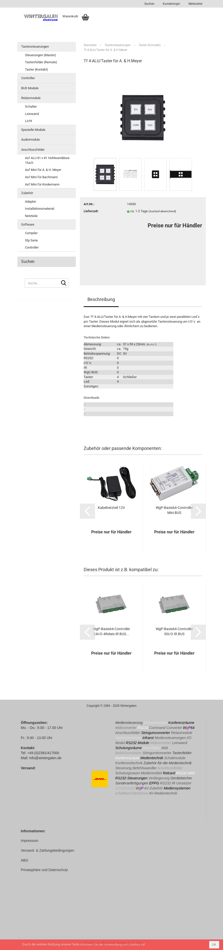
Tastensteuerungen (35, 46)
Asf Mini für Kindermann (42, 184)
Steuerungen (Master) (40, 55)
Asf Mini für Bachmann (41, 177)
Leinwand (32, 114)
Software (27, 224)
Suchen (149, 4)
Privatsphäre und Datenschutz (44, 870)
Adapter (30, 201)
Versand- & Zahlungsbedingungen (47, 850)
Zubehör (27, 193)
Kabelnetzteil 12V (111, 508)
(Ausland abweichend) (162, 211)
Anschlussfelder (33, 149)
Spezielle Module (33, 130)
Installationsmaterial (39, 208)
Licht (28, 121)
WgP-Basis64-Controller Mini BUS (174, 510)
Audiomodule (30, 139)
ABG (24, 860)
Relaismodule (31, 98)
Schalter (31, 106)
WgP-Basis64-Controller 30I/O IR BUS (174, 631)
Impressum (29, 841)
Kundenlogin (171, 4)
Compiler (31, 233)
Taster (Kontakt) (36, 69)
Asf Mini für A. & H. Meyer (43, 170)
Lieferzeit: (91, 211)
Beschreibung (101, 299)
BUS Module (30, 88)
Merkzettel (195, 4)
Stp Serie (31, 240)
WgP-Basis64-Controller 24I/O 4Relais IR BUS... (111, 631)
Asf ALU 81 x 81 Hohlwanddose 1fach (47, 160)
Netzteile (31, 216)
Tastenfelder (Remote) (41, 62)
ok (214, 944)
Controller (28, 78)
